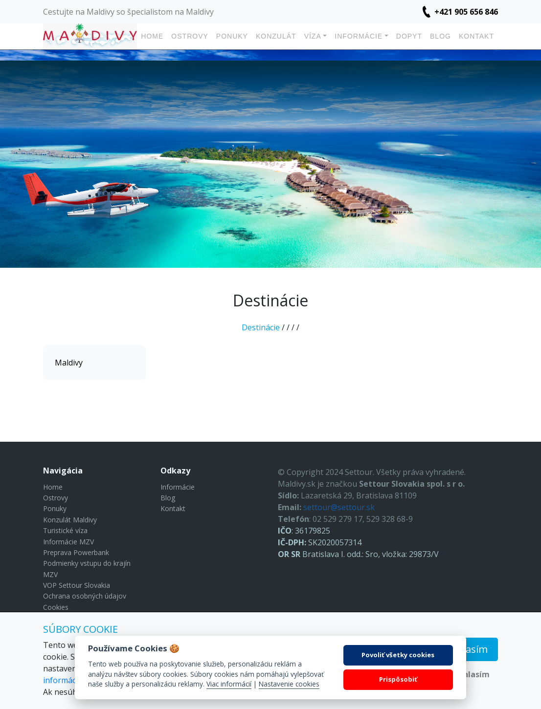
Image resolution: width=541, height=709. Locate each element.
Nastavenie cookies (289, 683)
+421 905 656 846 (466, 11)
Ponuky (232, 36)
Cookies (55, 607)
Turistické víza (65, 530)
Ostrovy (189, 36)
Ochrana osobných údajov (84, 596)
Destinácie (261, 327)
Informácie (177, 487)
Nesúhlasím (466, 674)
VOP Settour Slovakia (76, 585)
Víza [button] (312, 36)
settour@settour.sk (339, 507)
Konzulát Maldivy (70, 519)
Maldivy (69, 362)
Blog (440, 36)
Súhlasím (466, 649)
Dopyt (409, 36)
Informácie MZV (68, 541)
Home (152, 36)
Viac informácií (228, 683)
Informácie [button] (359, 36)
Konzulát (276, 36)
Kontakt (476, 36)
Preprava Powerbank (76, 552)
